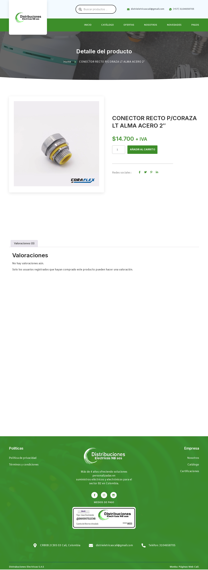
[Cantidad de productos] (118, 149)
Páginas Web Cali (189, 567)
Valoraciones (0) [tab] (24, 244)
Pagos (195, 25)
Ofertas (129, 25)
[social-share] (139, 172)
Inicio (87, 25)
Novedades (174, 25)
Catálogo (107, 25)
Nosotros (150, 25)
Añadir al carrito (143, 149)
